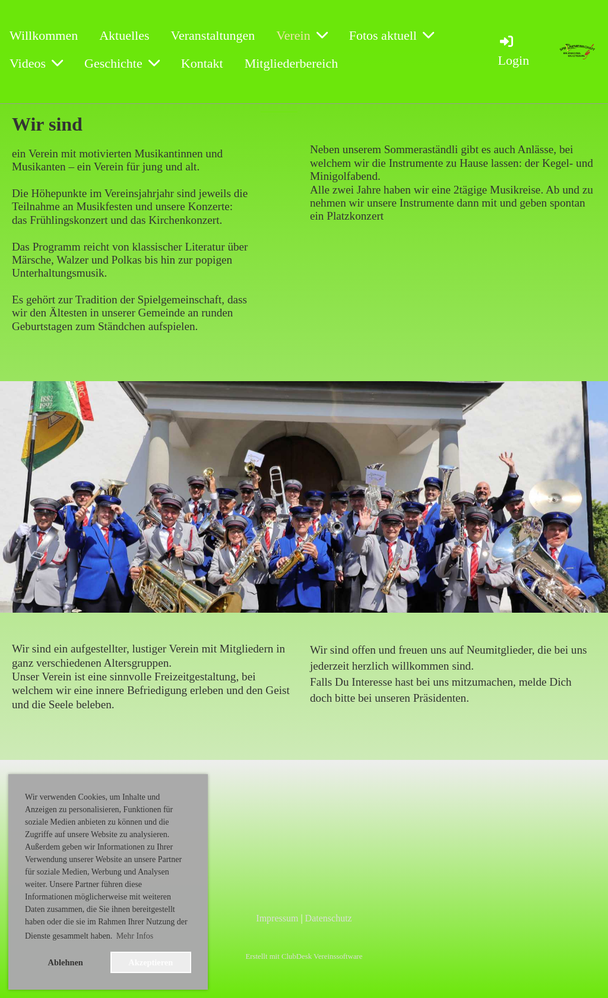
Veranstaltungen (213, 35)
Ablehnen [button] (65, 962)
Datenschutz (328, 918)
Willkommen (44, 35)
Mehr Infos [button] (135, 936)
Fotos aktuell (391, 35)
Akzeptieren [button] (150, 962)
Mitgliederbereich (291, 63)
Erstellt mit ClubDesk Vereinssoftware (303, 956)
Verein (301, 35)
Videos (36, 63)
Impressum (277, 918)
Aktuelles (124, 35)
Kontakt (202, 63)
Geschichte (122, 63)
